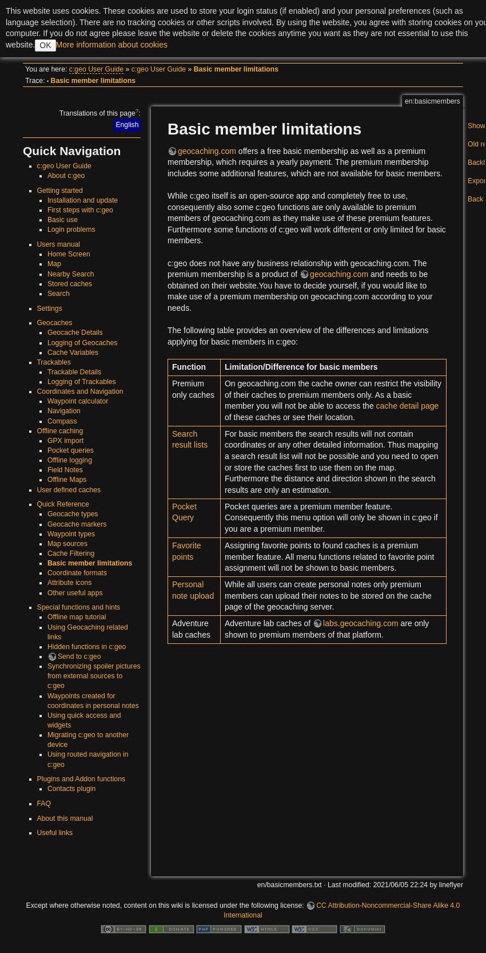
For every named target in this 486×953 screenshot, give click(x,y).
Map (54, 264)
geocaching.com (207, 151)
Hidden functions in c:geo (86, 647)
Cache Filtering (70, 553)
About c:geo (66, 176)
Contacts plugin (71, 789)
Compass (62, 421)
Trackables (54, 362)
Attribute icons (69, 583)
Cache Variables (72, 353)
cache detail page (407, 405)
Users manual (59, 244)
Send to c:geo (79, 657)
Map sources (67, 544)
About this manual (65, 818)
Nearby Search (70, 274)
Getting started (60, 191)
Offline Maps (67, 480)
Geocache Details (75, 333)
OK (45, 45)
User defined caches (69, 490)
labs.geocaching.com (361, 623)
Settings (49, 309)
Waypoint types (71, 534)
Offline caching (60, 431)
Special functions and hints (79, 607)
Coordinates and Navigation (80, 391)
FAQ (44, 804)
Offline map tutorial (76, 617)
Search (58, 294)
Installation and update (82, 200)
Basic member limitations (236, 69)
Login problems (71, 230)
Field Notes (65, 470)
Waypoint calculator (77, 401)
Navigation (64, 411)
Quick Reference (63, 504)
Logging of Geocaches (82, 343)
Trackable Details (74, 372)
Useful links (55, 833)
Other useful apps (75, 593)
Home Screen (68, 254)
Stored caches (69, 284)
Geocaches (55, 323)
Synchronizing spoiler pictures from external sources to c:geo (94, 676)
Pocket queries (70, 450)
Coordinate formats (77, 573)
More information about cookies (112, 44)
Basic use (62, 220)
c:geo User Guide (96, 69)
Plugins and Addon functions (81, 779)
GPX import (65, 441)
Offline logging (69, 460)
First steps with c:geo (80, 210)
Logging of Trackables (81, 382)
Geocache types (72, 514)
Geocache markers (77, 524)
